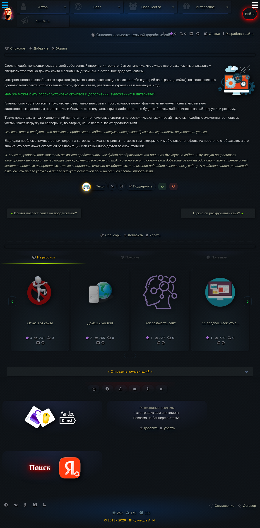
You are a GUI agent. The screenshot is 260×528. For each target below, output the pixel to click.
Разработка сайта (239, 34)
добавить (149, 428)
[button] (126, 355)
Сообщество (151, 7)
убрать (167, 428)
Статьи (214, 34)
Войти (250, 14)
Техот (93, 186)
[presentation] (12, 301)
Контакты (43, 21)
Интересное (205, 7)
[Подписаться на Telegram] (6, 505)
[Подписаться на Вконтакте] (16, 505)
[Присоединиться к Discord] (34, 505)
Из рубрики (43, 257)
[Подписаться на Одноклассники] (25, 505)
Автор (43, 7)
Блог (97, 7)
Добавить (38, 48)
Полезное (217, 257)
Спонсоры (15, 48)
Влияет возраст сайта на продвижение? (44, 213)
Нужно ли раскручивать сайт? (218, 213)
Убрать (59, 48)
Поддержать (141, 186)
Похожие (130, 257)
